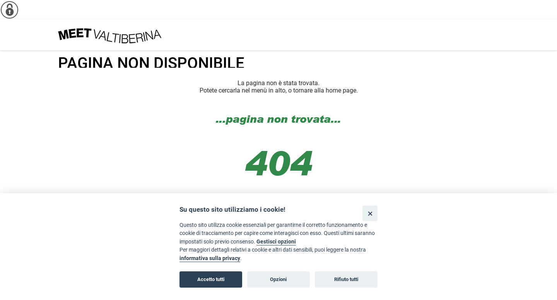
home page (341, 90)
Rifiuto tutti (346, 279)
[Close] (370, 213)
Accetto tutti (210, 279)
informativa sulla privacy (209, 258)
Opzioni (278, 279)
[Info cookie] (9, 9)
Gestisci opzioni (276, 241)
